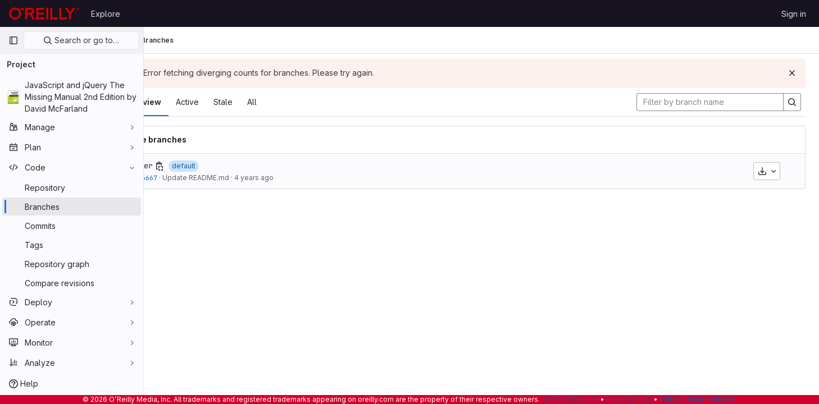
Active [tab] (228, 102)
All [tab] (293, 102)
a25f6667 (182, 177)
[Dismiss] (792, 73)
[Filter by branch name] (710, 102)
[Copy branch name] (200, 166)
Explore (105, 14)
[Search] (792, 102)
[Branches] (71, 206)
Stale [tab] (264, 102)
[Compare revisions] (71, 283)
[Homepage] (44, 13)
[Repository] (71, 187)
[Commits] (71, 226)
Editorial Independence (697, 399)
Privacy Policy (629, 399)
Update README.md (236, 177)
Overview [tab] (183, 102)
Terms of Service (570, 399)
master (180, 165)
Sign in (793, 14)
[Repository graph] (71, 264)
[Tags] (71, 245)
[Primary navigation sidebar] (13, 40)
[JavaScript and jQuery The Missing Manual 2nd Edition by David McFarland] (71, 97)
